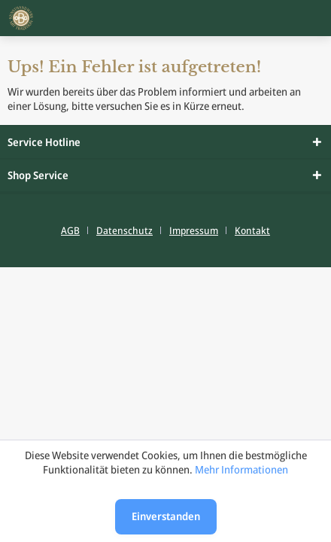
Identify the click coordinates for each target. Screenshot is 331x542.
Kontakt (252, 230)
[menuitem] (76, 230)
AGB (70, 230)
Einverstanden (166, 516)
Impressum (193, 230)
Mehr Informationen (241, 469)
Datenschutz (124, 230)
